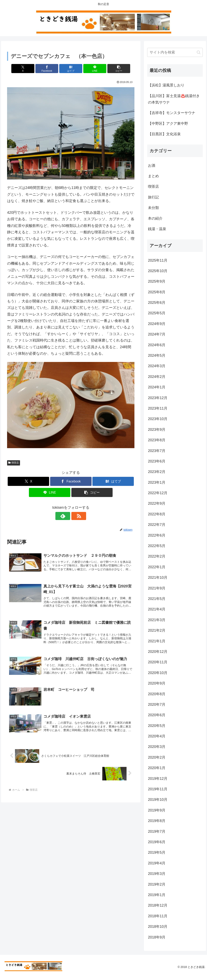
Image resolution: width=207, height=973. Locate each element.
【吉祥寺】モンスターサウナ (171, 113)
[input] (175, 52)
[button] (113, 68)
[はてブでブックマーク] (71, 68)
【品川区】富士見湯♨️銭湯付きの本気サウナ (174, 99)
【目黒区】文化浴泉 (164, 134)
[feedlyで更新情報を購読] (66, 516)
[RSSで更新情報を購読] (75, 516)
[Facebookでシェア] (49, 68)
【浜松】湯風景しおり (166, 85)
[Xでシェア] (28, 68)
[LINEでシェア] (92, 68)
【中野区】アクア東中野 (168, 124)
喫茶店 (13, 462)
